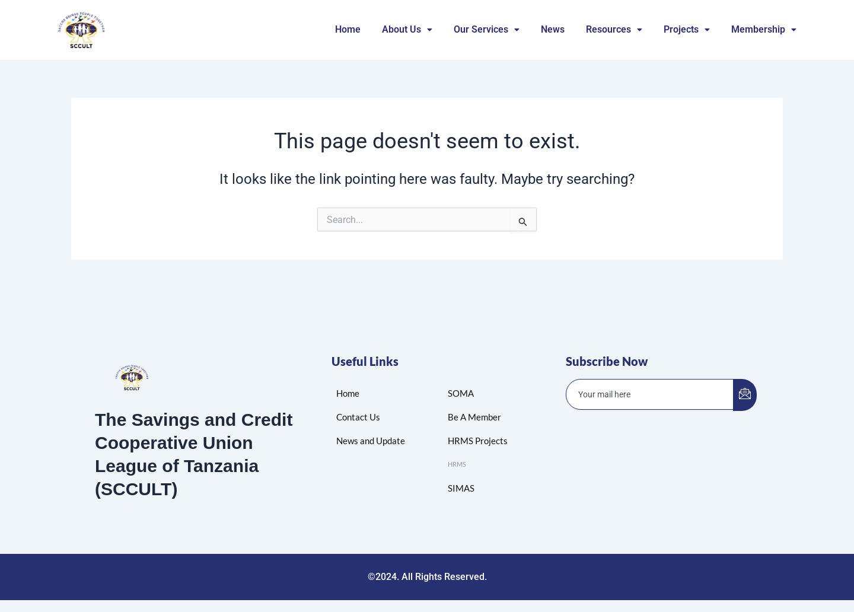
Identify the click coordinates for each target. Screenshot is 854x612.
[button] (407, 30)
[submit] (745, 395)
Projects (687, 29)
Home (348, 29)
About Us (407, 29)
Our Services (487, 29)
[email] (650, 394)
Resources (614, 29)
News (553, 29)
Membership (763, 29)
